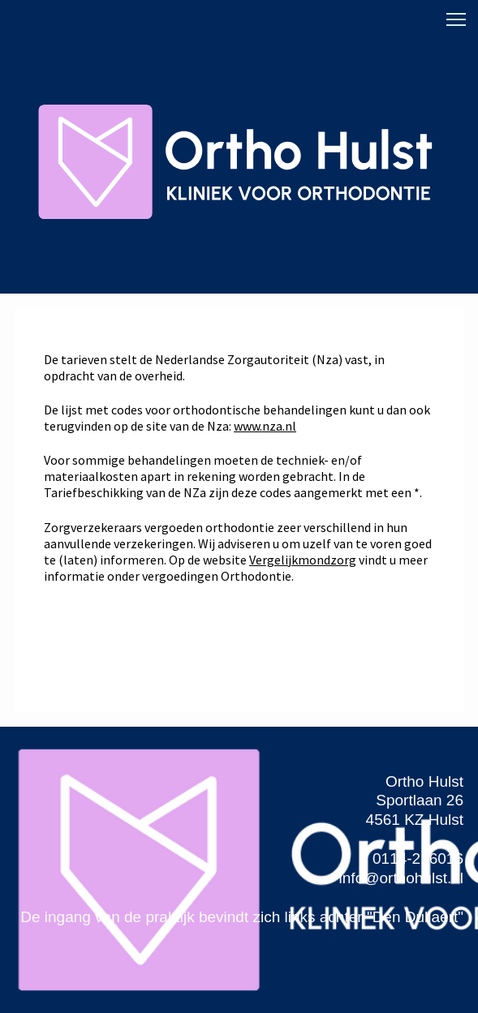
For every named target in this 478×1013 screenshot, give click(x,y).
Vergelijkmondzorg (302, 560)
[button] (456, 19)
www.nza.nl (265, 426)
